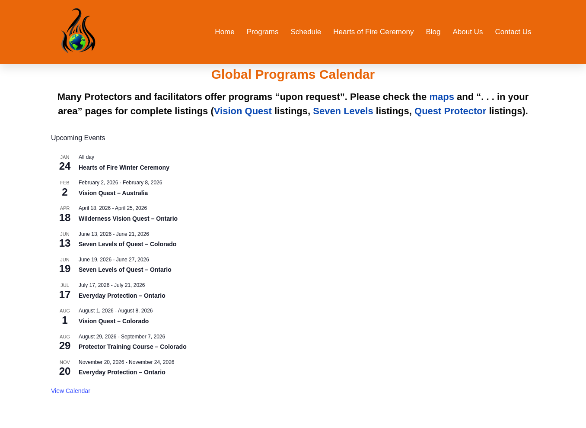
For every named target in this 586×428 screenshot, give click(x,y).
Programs (263, 32)
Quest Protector (450, 111)
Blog (433, 32)
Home (224, 32)
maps (441, 96)
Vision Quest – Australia (113, 193)
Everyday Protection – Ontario (122, 295)
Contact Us (513, 32)
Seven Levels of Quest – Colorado (127, 244)
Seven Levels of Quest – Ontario (125, 269)
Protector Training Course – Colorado (133, 346)
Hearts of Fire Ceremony (373, 32)
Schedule (305, 32)
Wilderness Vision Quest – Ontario (128, 218)
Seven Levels (343, 111)
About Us (467, 32)
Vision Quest (243, 111)
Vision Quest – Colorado (114, 321)
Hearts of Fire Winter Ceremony (124, 167)
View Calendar (70, 390)
